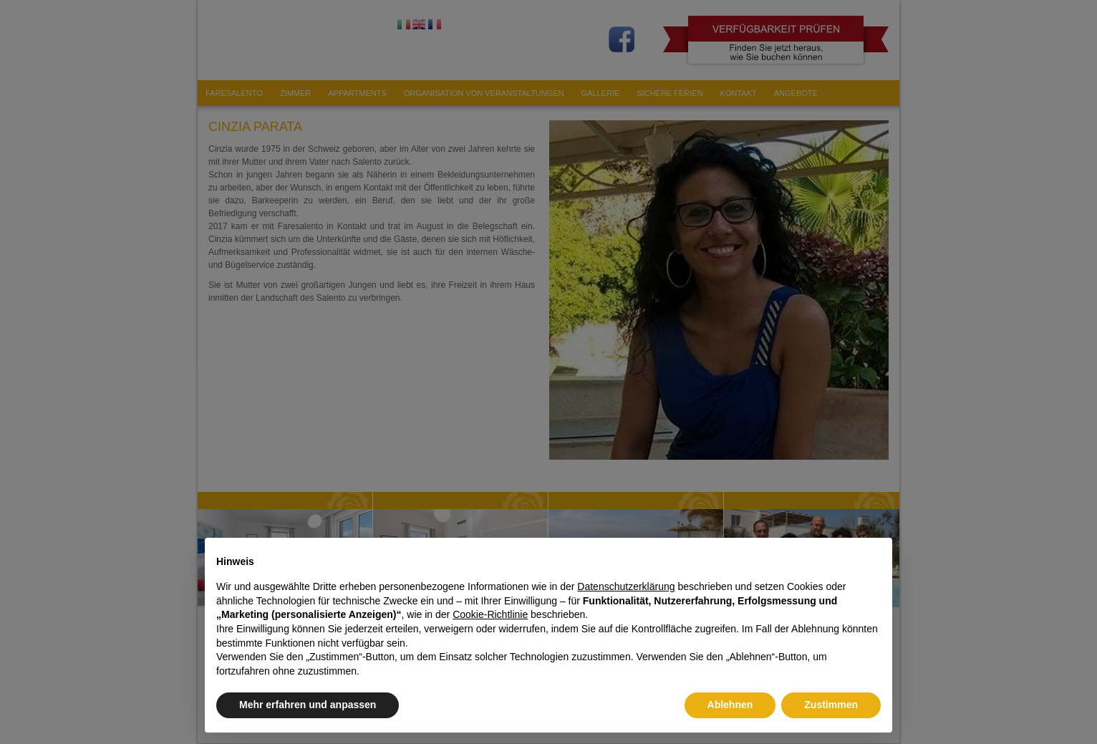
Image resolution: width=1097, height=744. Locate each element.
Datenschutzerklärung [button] (626, 586)
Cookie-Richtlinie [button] (490, 614)
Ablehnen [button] (730, 704)
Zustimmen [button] (831, 704)
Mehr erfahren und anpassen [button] (307, 704)
